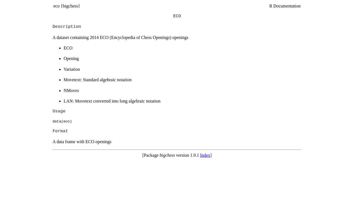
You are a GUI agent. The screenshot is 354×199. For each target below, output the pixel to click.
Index (205, 155)
